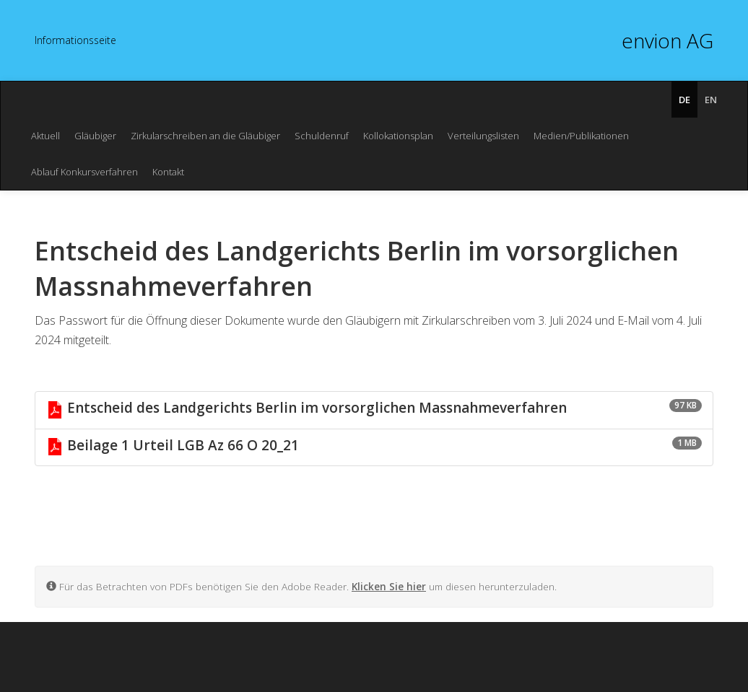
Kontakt (168, 171)
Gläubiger (95, 135)
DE (684, 99)
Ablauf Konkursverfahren (84, 171)
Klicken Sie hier (389, 586)
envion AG (667, 40)
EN (711, 99)
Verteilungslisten (483, 135)
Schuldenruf (322, 135)
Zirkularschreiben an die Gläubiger (205, 135)
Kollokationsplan (398, 135)
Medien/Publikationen (581, 135)
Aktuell (45, 135)
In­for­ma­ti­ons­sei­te (75, 40)
